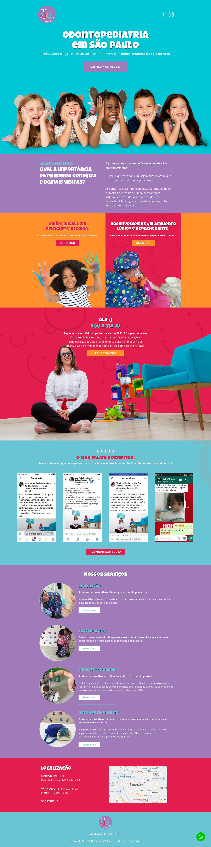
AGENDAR (67, 243)
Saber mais (89, 610)
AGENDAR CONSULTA (105, 67)
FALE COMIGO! (105, 353)
